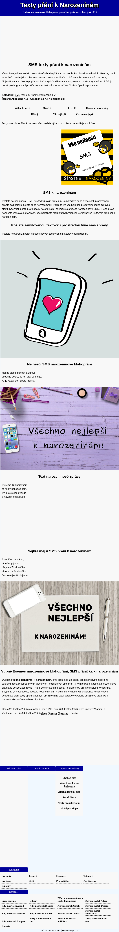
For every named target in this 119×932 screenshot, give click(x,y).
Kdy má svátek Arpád (13, 905)
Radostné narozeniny (97, 108)
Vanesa (52, 713)
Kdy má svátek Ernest (41, 913)
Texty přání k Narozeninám (59, 5)
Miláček (47, 108)
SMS (17, 95)
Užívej (34, 114)
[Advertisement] (59, 37)
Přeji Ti (72, 108)
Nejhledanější (57, 99)
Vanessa (63, 713)
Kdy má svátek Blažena (41, 905)
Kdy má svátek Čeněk (68, 905)
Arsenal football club (69, 791)
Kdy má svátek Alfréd (96, 900)
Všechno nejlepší (84, 114)
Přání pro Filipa (69, 808)
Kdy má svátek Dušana (13, 913)
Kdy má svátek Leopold (14, 921)
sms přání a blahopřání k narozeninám (54, 73)
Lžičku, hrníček (21, 108)
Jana (44, 713)
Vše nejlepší (59, 114)
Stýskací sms (69, 778)
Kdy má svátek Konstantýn (92, 912)
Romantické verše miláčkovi (66, 920)
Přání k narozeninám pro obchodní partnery (70, 899)
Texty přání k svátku (69, 803)
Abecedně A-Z (19, 99)
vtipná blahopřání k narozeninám (32, 680)
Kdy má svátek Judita (68, 913)
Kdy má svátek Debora (96, 905)
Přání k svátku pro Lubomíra (69, 785)
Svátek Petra (69, 797)
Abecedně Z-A (38, 99)
